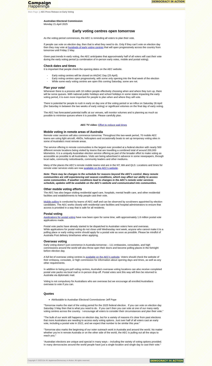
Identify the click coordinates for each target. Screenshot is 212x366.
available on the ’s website (101, 168)
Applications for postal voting (59, 217)
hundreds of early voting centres (85, 47)
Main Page (33, 12)
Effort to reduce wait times (112, 124)
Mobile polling (51, 201)
